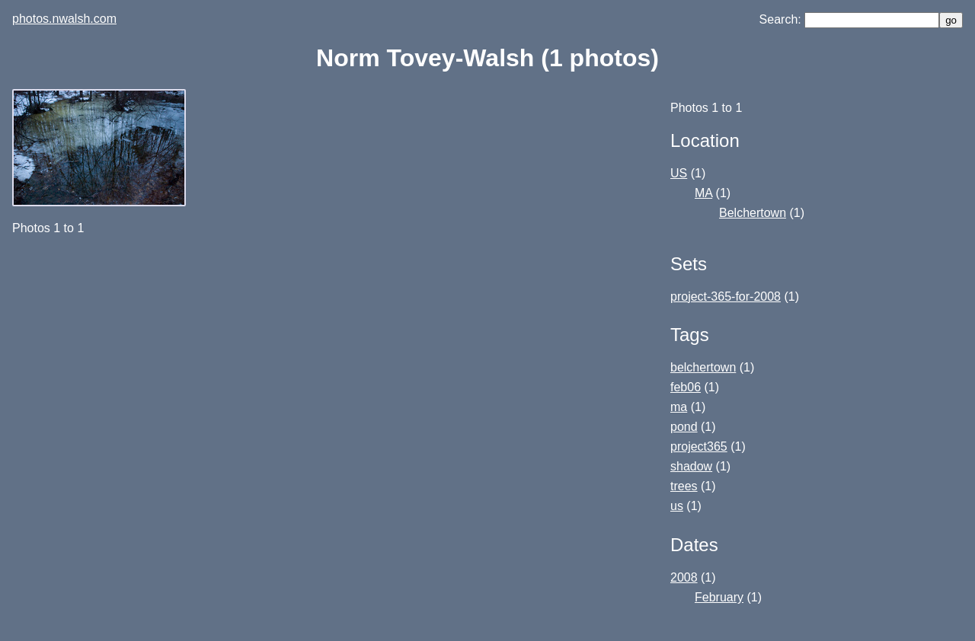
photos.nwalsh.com (64, 18)
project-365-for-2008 (725, 296)
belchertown (703, 367)
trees (684, 486)
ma (678, 406)
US (678, 173)
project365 (698, 446)
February (719, 597)
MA (703, 193)
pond (684, 426)
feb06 (685, 387)
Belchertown (752, 212)
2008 (684, 577)
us (676, 505)
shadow (691, 466)
